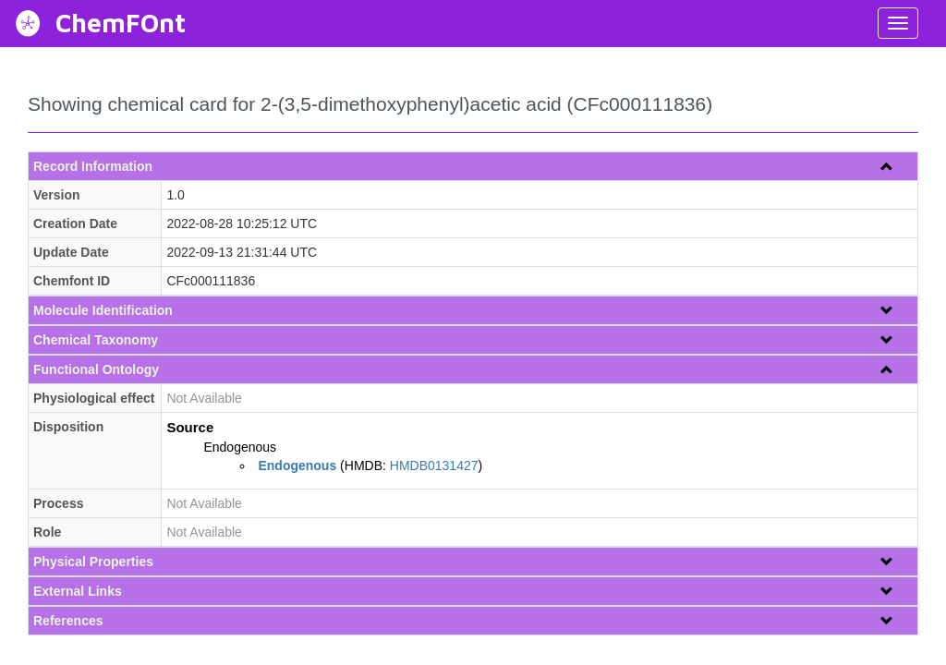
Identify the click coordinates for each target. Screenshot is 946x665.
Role (47, 532)
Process (58, 503)
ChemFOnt (120, 22)
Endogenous (239, 447)
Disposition (68, 426)
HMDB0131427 (434, 465)
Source (189, 427)
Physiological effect (93, 398)
